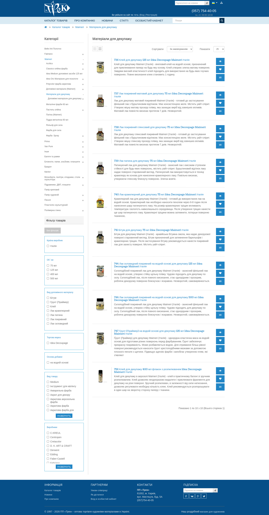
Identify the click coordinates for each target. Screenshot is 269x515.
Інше (46, 151)
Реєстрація (151, 15)
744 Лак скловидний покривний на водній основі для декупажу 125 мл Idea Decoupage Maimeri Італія (158, 265)
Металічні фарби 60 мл (57, 104)
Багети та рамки (52, 156)
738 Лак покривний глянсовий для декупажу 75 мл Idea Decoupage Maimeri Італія (160, 128)
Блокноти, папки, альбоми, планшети (62, 162)
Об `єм (50, 260)
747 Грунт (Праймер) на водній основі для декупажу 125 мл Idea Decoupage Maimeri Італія (159, 332)
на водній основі (57, 362)
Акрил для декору (58, 394)
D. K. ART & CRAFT (59, 445)
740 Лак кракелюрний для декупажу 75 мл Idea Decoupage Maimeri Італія (158, 194)
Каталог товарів (55, 20)
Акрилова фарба (58, 405)
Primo (47, 141)
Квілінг (47, 172)
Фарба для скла (53, 130)
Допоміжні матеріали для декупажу (64, 98)
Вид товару (52, 376)
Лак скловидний (57, 323)
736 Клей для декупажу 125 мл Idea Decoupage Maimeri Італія (152, 60)
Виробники (52, 427)
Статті (124, 20)
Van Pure (48, 146)
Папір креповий (51, 189)
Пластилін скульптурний (56, 205)
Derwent (53, 450)
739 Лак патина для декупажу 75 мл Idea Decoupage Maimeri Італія (155, 161)
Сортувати (157, 49)
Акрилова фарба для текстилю (60, 411)
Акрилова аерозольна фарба (61, 400)
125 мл (52, 269)
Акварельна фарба (59, 390)
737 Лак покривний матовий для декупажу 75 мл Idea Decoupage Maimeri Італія (158, 95)
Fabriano (48, 54)
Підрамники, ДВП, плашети (57, 185)
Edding (52, 454)
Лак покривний (57, 319)
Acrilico (49, 63)
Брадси (47, 166)
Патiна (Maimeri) (54, 114)
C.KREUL (54, 433)
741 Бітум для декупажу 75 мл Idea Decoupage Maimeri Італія (151, 230)
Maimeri (79, 27)
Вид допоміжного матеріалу (60, 292)
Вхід (142, 15)
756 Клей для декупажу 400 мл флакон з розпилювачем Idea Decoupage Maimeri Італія (158, 371)
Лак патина (55, 315)
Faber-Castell (56, 458)
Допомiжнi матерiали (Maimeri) (60, 89)
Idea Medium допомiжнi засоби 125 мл (64, 73)
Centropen (54, 437)
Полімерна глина (52, 210)
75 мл (52, 265)
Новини (107, 20)
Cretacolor (54, 441)
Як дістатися (97, 494)
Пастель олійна (53, 109)
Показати (205, 49)
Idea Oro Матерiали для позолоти (62, 79)
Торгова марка (54, 337)
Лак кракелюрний (58, 310)
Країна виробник (55, 240)
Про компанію (84, 20)
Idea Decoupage (57, 343)
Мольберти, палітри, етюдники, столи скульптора (62, 178)
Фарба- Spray (52, 135)
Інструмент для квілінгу (61, 386)
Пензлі (47, 200)
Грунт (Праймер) (58, 302)
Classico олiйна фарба (57, 68)
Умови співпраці (99, 490)
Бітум (51, 297)
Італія (52, 246)
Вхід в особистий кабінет (103, 499)
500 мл (52, 278)
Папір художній (51, 195)
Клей (51, 306)
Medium (53, 382)
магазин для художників (212, 511)
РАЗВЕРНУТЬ (64, 416)
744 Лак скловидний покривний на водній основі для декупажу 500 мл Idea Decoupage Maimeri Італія (159, 299)
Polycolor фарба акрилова (58, 84)
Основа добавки (54, 357)
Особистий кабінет (149, 20)
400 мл (52, 274)
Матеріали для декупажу (103, 27)
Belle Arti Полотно (52, 49)
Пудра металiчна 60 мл (57, 120)
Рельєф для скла (54, 125)
